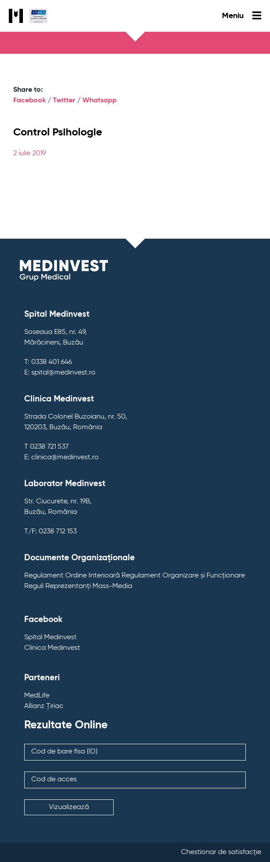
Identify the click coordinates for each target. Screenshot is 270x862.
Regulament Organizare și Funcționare (183, 575)
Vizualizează (69, 807)
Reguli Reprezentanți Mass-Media (78, 586)
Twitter (64, 100)
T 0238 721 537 (46, 446)
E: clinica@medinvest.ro (61, 457)
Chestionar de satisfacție (221, 852)
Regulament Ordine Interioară (72, 575)
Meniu (241, 16)
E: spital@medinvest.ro (60, 372)
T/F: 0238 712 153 (50, 531)
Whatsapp (99, 100)
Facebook (29, 100)
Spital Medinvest (50, 637)
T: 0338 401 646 (48, 362)
